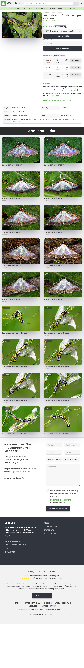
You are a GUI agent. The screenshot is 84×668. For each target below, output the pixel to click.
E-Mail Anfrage (54, 95)
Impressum (18, 603)
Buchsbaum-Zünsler (12, 165)
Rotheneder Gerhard (53, 20)
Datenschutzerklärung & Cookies (38, 603)
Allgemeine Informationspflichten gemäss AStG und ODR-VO (42, 609)
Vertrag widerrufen (42, 596)
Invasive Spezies (57, 119)
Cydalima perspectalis (52, 13)
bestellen (75, 60)
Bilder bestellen (50, 526)
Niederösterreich (66, 116)
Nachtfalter (32, 119)
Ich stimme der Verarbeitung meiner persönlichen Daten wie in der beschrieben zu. (64, 496)
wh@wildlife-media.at (20, 471)
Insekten (14, 116)
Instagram (10, 552)
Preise (46, 523)
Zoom (36, 14)
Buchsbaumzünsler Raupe (62, 15)
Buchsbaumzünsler (11, 198)
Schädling (48, 119)
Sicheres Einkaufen (64, 100)
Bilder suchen (49, 534)
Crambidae (40, 119)
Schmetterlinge (23, 116)
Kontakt (46, 100)
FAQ (54, 100)
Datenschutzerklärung (60, 500)
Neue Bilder (48, 530)
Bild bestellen (63, 36)
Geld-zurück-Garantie (15, 545)
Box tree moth (67, 119)
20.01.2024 (64, 108)
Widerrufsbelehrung (63, 603)
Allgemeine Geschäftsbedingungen (42, 606)
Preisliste (74, 91)
